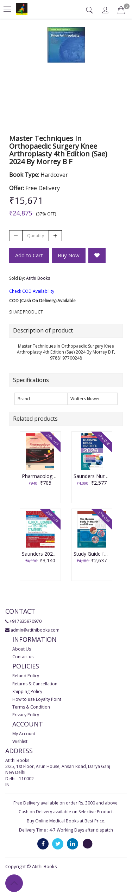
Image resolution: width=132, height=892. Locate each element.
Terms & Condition (31, 707)
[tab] (90, 10)
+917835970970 (26, 621)
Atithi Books (38, 278)
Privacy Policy (25, 715)
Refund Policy (25, 676)
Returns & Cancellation (34, 684)
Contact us (22, 657)
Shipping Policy (27, 691)
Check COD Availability (31, 291)
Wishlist (19, 741)
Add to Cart (29, 255)
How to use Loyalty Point (36, 699)
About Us (21, 649)
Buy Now (69, 255)
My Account (23, 734)
